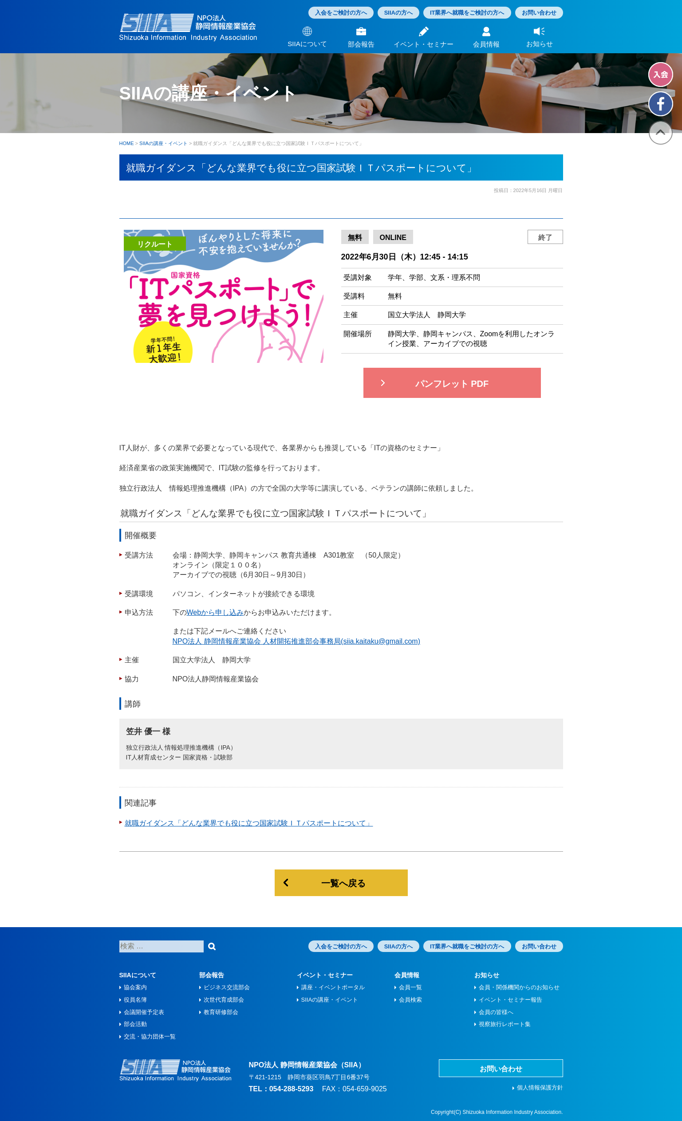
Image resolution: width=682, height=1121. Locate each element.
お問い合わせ (539, 12)
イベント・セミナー (325, 975)
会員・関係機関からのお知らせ (519, 987)
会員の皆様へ (496, 1012)
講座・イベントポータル (333, 987)
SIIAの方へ (398, 12)
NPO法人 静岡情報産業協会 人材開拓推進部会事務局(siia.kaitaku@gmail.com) (297, 641)
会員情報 (406, 975)
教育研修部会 (221, 1012)
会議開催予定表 (144, 1012)
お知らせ (486, 975)
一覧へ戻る (343, 883)
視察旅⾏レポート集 (505, 1024)
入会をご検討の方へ (341, 12)
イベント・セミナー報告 (510, 999)
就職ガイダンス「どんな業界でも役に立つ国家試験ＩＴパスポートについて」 (249, 823)
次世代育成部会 (224, 999)
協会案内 (135, 987)
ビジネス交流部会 (227, 987)
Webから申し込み (215, 612)
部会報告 (211, 975)
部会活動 (135, 1024)
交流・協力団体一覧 (150, 1036)
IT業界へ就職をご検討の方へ (467, 12)
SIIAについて (137, 975)
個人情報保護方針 (540, 1087)
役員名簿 (135, 999)
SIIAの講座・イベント (330, 999)
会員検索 (410, 999)
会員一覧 (410, 987)
